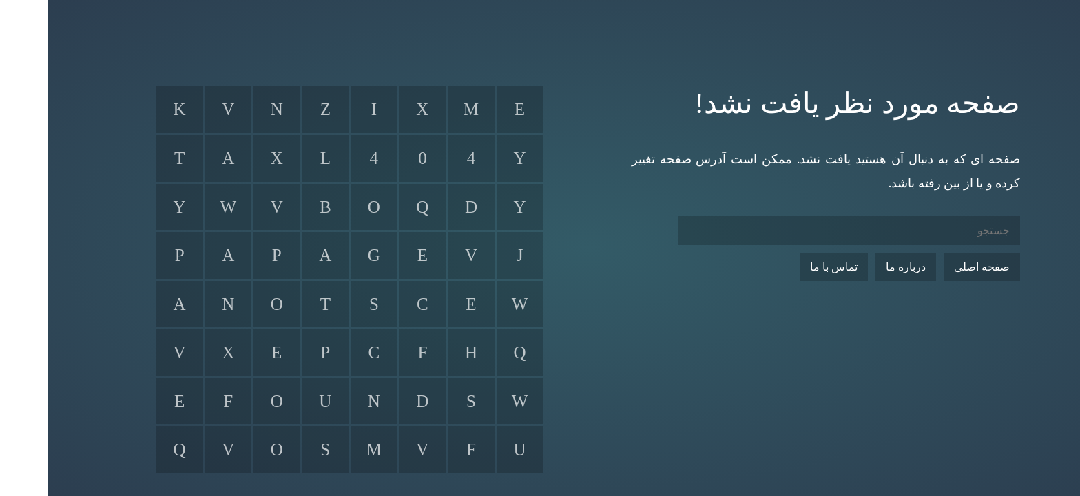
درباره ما (858, 267)
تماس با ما (785, 267)
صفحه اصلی (934, 267)
